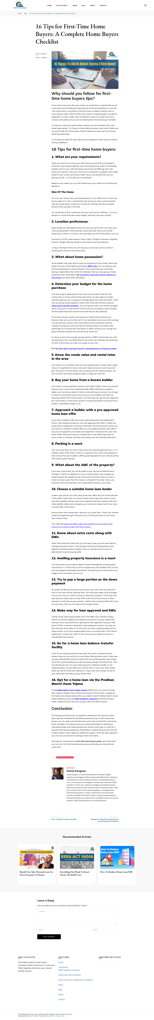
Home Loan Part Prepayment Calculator (75, 980)
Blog (84, 5)
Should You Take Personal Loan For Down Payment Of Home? (36, 873)
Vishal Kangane (41, 53)
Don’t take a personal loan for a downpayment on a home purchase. (87, 348)
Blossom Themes (32, 1016)
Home (49, 5)
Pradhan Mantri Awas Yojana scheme (71, 690)
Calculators (61, 5)
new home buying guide (65, 757)
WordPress (51, 1016)
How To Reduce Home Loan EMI (116, 871)
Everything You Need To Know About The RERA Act (75, 873)
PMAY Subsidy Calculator (69, 970)
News (75, 5)
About (92, 5)
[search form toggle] (145, 5)
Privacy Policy (60, 1016)
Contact (103, 5)
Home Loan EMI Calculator (69, 975)
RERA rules (92, 266)
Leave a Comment (42, 58)
